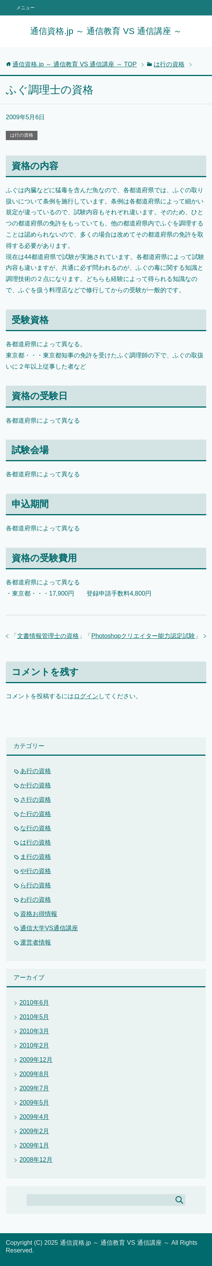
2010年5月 (34, 1017)
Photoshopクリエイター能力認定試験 (143, 636)
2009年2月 (34, 1131)
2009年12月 (35, 1059)
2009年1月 (34, 1145)
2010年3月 (34, 1031)
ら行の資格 (35, 885)
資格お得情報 (38, 914)
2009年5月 (34, 1102)
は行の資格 (21, 135)
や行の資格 (35, 871)
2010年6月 (34, 1002)
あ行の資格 (35, 771)
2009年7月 (34, 1088)
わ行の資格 (35, 899)
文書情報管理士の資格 (48, 636)
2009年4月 (34, 1117)
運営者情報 (35, 942)
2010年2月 (34, 1045)
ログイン (86, 696)
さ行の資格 (35, 799)
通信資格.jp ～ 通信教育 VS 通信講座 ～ (106, 31)
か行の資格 (35, 785)
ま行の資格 (35, 856)
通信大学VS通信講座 (49, 928)
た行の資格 (35, 814)
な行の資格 (35, 828)
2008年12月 (35, 1159)
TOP (74, 64)
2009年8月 (34, 1074)
